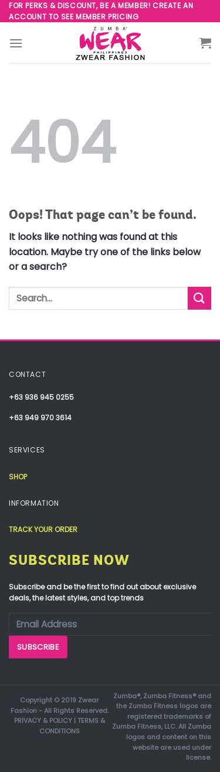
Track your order (43, 529)
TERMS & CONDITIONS (72, 726)
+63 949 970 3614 (40, 418)
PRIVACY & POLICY (43, 720)
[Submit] (199, 298)
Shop (18, 477)
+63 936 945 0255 (41, 397)
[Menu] (16, 43)
